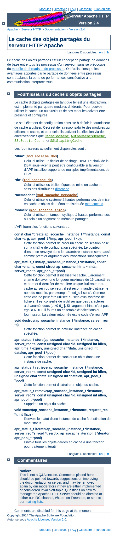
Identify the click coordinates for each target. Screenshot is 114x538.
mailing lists (34, 502)
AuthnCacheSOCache (88, 136)
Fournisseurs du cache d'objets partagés (59, 94)
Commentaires (32, 460)
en (100, 52)
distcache (62, 189)
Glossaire (85, 9)
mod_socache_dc (37, 180)
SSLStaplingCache (66, 141)
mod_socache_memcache (57, 195)
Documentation (55, 29)
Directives (60, 9)
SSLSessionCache (29, 141)
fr (108, 52)
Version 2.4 (77, 29)
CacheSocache (57, 136)
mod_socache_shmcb (47, 210)
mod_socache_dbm (42, 156)
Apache (12, 29)
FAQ (73, 9)
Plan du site (102, 9)
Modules (45, 9)
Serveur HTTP (31, 29)
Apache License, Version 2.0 (46, 519)
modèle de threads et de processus (38, 69)
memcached (94, 204)
